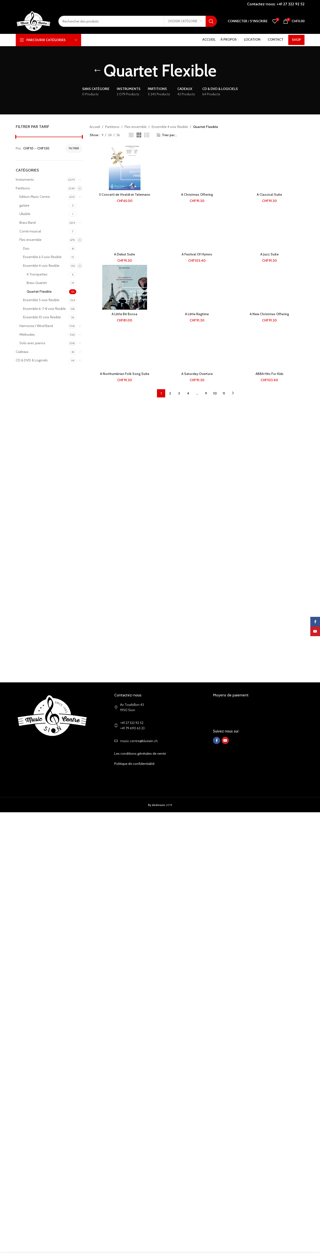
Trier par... (169, 135)
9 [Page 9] (206, 393)
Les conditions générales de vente (140, 753)
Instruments (25, 179)
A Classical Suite (269, 194)
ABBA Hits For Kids (269, 374)
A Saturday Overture (197, 374)
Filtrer (74, 148)
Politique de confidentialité (134, 763)
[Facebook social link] (216, 740)
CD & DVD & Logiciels (32, 360)
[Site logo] (33, 21)
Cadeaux (22, 352)
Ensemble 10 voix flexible (42, 317)
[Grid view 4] (146, 135)
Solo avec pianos (32, 343)
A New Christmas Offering (269, 314)
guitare (24, 205)
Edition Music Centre (34, 196)
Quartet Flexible (39, 291)
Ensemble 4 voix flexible (41, 265)
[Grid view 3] (139, 135)
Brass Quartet (37, 283)
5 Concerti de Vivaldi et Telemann (124, 194)
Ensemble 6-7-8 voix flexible (44, 308)
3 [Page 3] (179, 393)
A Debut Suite (124, 254)
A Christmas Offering (197, 194)
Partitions (23, 188)
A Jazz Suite (269, 254)
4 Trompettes (37, 274)
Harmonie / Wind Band (36, 326)
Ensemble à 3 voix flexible (42, 257)
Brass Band (27, 222)
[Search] (137, 21)
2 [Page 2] (170, 393)
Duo (26, 248)
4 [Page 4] (188, 393)
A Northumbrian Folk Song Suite (124, 374)
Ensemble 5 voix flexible (41, 300)
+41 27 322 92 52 (290, 4)
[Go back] (97, 70)
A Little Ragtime (197, 314)
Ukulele (24, 214)
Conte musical (30, 231)
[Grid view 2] (131, 135)
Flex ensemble (30, 240)
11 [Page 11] (224, 393)
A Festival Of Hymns (197, 254)
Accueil (95, 127)
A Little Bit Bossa (124, 314)
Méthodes (27, 334)
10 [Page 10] (215, 393)
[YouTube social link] (225, 740)
